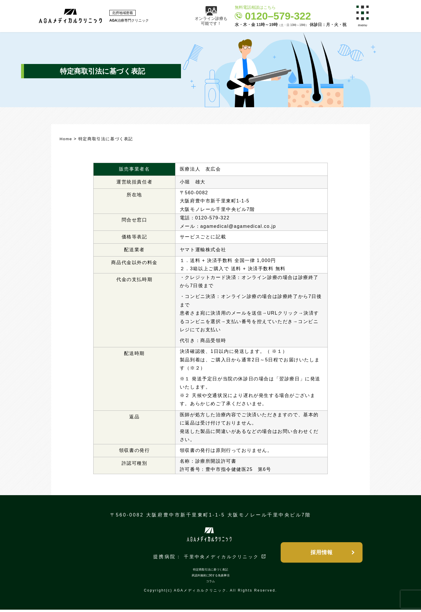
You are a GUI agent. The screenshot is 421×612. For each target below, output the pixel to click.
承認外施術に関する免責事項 (210, 577)
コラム (210, 583)
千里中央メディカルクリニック (221, 559)
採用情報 (321, 553)
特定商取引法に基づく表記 (210, 572)
